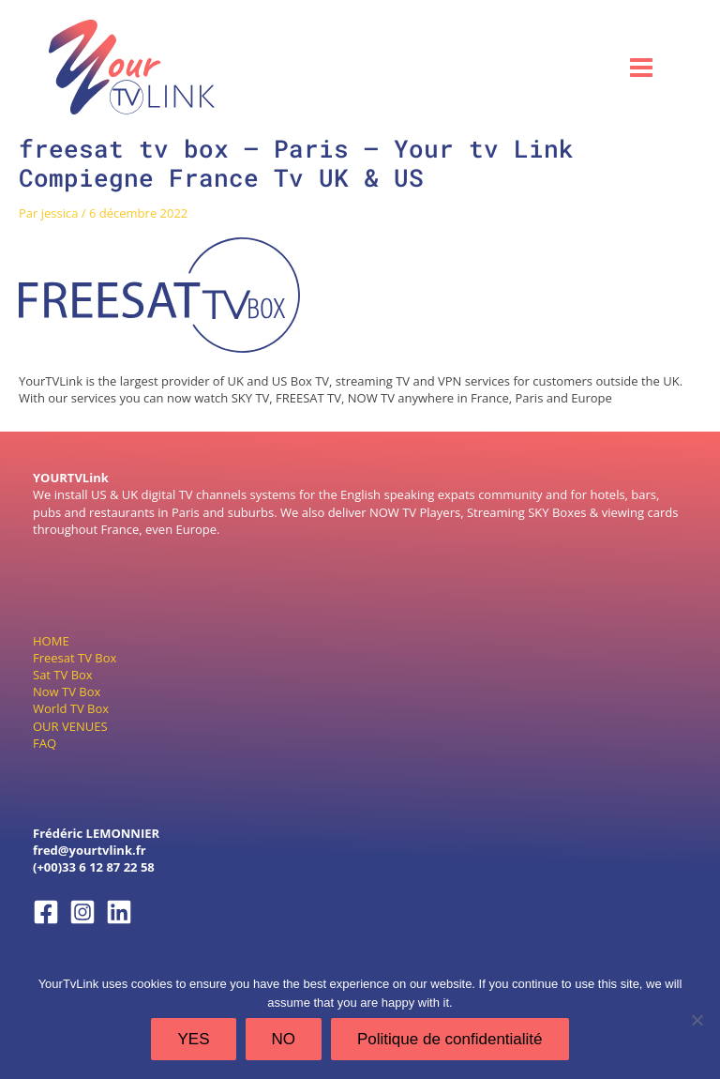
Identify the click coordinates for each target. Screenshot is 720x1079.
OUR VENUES (70, 725)
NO (284, 1039)
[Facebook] (46, 912)
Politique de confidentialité (450, 1039)
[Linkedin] (119, 912)
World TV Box (71, 708)
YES (193, 1039)
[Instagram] (82, 912)
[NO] (696, 1020)
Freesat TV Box (74, 656)
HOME (51, 639)
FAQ (44, 742)
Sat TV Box (63, 674)
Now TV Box (66, 691)
